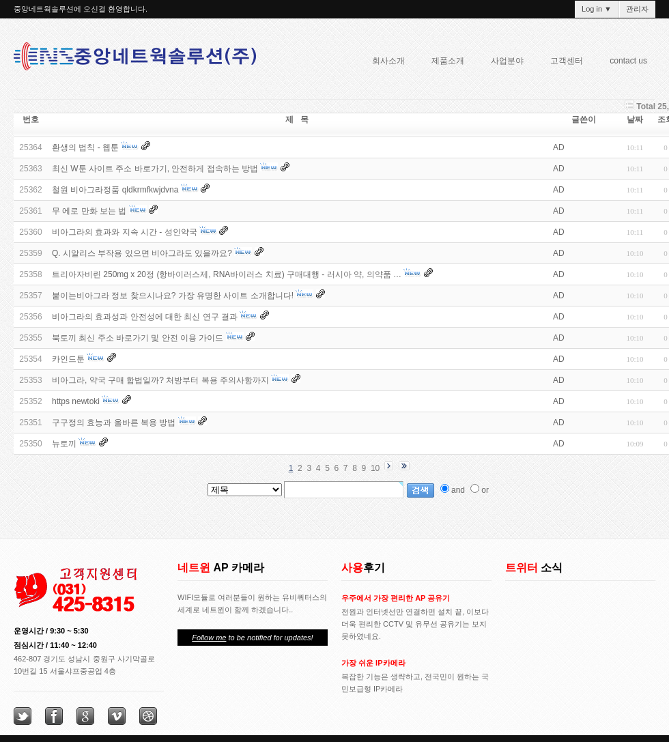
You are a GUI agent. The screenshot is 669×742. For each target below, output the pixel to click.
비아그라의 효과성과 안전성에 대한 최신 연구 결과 (145, 317)
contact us (628, 61)
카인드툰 (68, 359)
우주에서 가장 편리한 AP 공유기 (395, 598)
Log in (597, 9)
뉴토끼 (64, 443)
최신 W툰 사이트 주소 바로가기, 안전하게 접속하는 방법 (155, 168)
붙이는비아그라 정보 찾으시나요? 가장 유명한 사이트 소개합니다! (173, 295)
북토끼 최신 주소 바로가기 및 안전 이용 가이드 (137, 338)
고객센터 (566, 61)
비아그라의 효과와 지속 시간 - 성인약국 (124, 232)
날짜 (635, 119)
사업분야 (503, 63)
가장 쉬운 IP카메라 (373, 663)
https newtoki (76, 401)
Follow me (209, 637)
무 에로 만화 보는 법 (89, 211)
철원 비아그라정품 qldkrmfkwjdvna (115, 190)
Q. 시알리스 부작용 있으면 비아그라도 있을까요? (142, 253)
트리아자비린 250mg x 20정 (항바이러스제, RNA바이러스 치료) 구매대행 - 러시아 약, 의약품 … (226, 274)
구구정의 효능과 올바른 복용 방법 (113, 422)
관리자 (637, 9)
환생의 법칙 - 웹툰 (85, 147)
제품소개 (443, 63)
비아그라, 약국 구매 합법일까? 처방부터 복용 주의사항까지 (160, 380)
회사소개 (384, 63)
